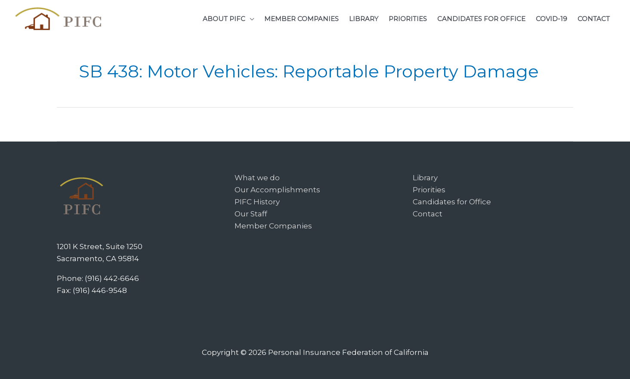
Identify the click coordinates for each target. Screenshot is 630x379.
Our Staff (251, 214)
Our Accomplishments (277, 189)
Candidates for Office (452, 201)
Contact (427, 214)
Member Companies (273, 226)
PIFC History (257, 201)
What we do (257, 177)
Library (425, 177)
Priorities (429, 189)
